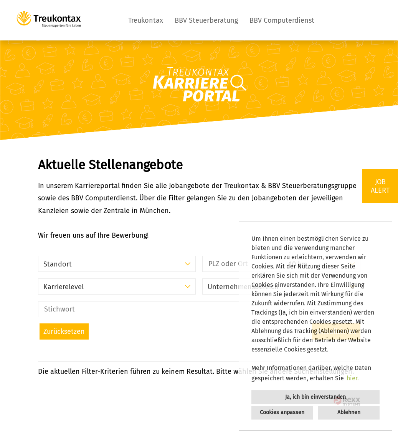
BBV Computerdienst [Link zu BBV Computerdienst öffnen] (281, 20)
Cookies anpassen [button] (282, 412)
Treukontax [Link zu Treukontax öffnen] (145, 20)
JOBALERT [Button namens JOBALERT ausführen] (380, 186)
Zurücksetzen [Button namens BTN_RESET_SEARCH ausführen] (64, 331)
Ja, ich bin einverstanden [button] (315, 397)
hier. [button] (353, 378)
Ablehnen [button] (348, 412)
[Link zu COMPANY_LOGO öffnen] (49, 20)
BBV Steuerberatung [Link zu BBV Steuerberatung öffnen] (206, 20)
